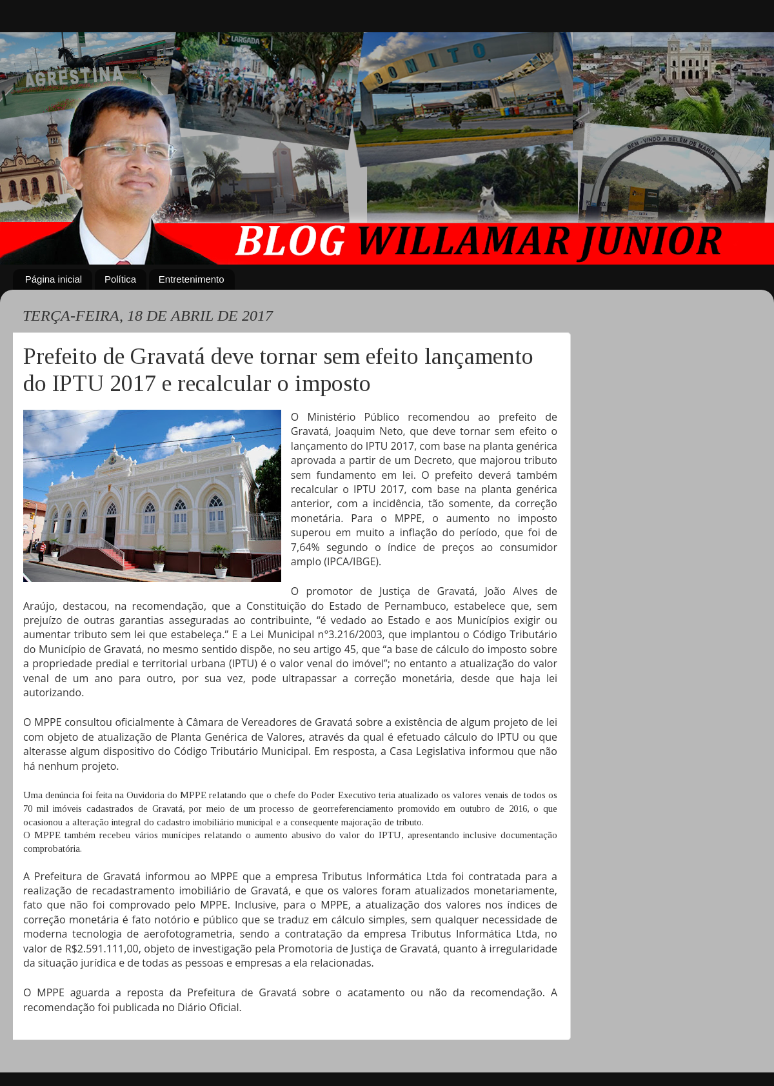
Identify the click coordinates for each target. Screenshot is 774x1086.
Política (120, 279)
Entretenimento (191, 279)
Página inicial (53, 279)
